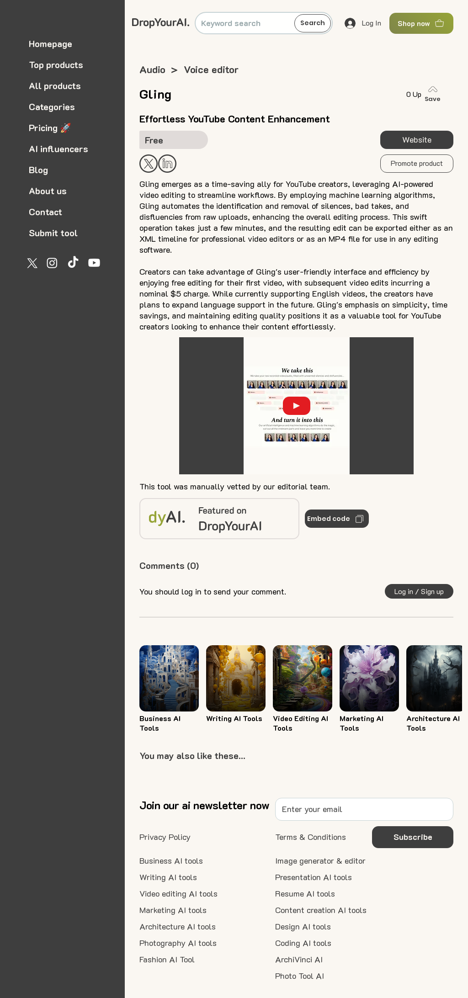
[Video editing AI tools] (178, 894)
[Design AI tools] (303, 926)
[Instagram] (52, 263)
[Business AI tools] (171, 861)
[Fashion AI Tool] (167, 959)
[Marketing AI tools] (173, 910)
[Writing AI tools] (168, 877)
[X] (31, 263)
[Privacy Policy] (165, 837)
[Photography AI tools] (178, 943)
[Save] (434, 93)
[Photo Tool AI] (299, 976)
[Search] (312, 23)
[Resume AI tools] (305, 894)
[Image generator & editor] (320, 861)
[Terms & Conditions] (310, 837)
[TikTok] (73, 263)
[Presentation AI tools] (313, 877)
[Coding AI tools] (303, 943)
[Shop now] (421, 23)
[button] (416, 163)
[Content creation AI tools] (321, 910)
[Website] (416, 140)
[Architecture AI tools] (177, 926)
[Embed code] (337, 519)
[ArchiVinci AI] (299, 959)
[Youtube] (94, 263)
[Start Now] (167, 163)
